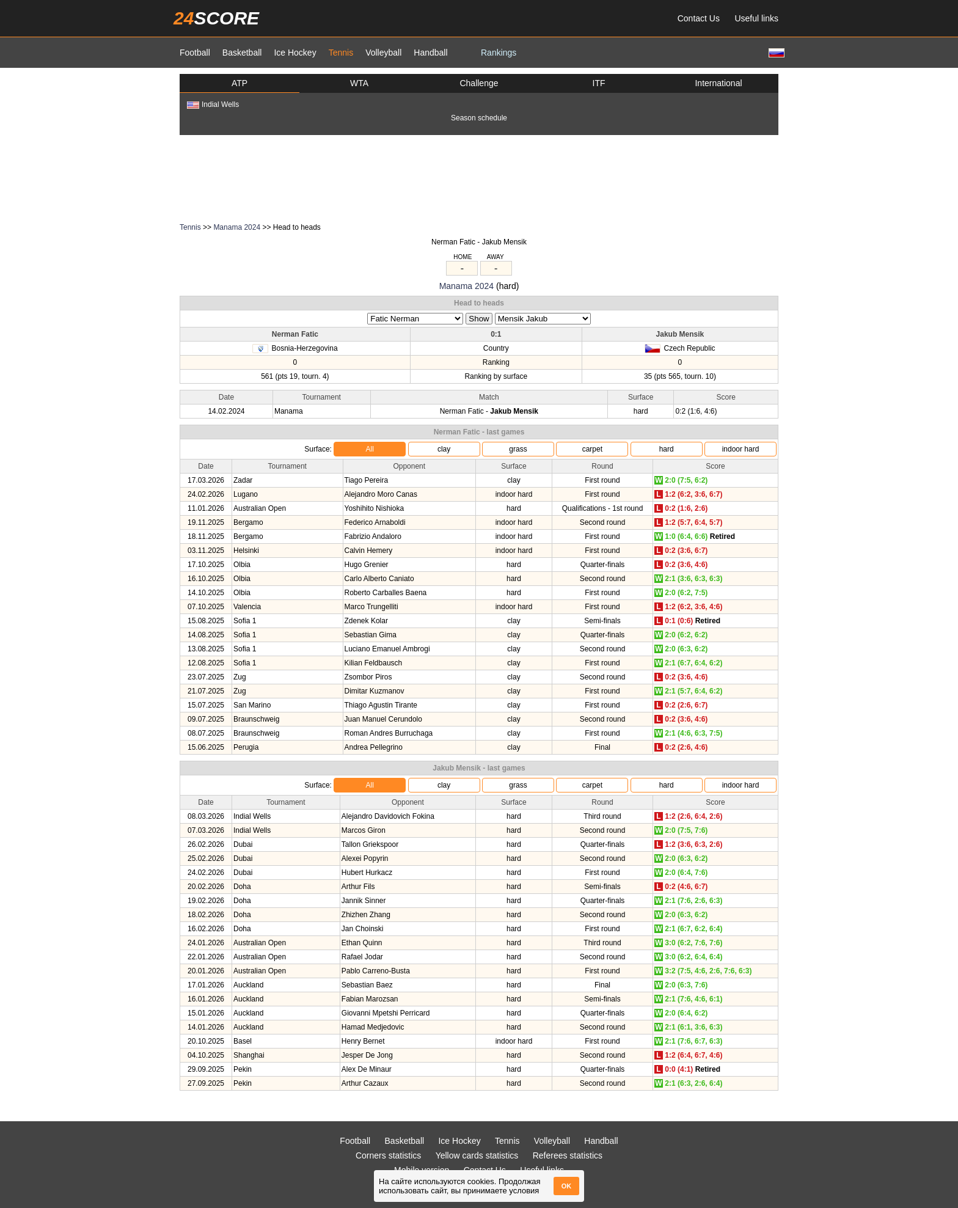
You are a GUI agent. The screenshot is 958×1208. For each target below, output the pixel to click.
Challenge (478, 83)
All (370, 449)
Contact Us (699, 18)
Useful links (756, 18)
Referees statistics (567, 1155)
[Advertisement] (479, 177)
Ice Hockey (295, 52)
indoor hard (740, 449)
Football (195, 52)
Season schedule (479, 118)
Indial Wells (213, 104)
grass (518, 449)
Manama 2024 (236, 227)
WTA (359, 83)
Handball (430, 52)
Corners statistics (388, 1155)
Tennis (341, 52)
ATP (239, 83)
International (718, 83)
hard (666, 449)
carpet (592, 449)
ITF (599, 83)
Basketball (242, 52)
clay (443, 449)
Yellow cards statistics (477, 1155)
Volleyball (383, 52)
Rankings (498, 52)
